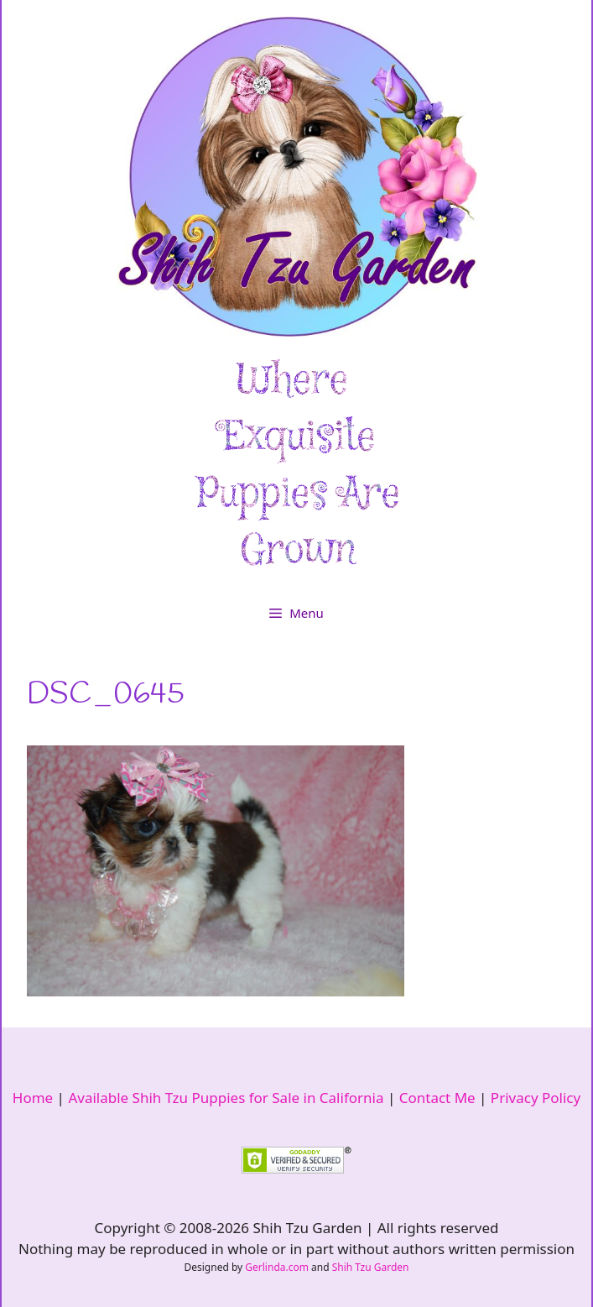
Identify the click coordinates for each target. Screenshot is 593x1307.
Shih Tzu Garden (370, 1267)
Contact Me (437, 1097)
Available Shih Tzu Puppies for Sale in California (225, 1097)
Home (33, 1097)
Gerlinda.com (277, 1267)
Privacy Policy (535, 1097)
